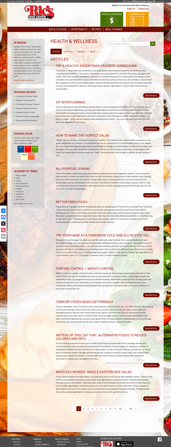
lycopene (20, 191)
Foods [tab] (92, 51)
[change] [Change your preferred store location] (160, 1)
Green (34, 147)
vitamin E (19, 197)
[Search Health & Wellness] (129, 43)
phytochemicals (22, 186)
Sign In (131, 8)
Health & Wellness (42, 444)
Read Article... (151, 95)
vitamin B (20, 194)
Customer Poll (82, 444)
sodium (19, 189)
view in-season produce (24, 80)
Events (79, 441)
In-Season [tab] (68, 51)
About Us (17, 442)
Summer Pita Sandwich (25, 100)
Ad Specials (61, 444)
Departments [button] (79, 29)
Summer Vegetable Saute (26, 108)
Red (27, 147)
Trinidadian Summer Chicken (28, 104)
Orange (31, 155)
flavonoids (20, 199)
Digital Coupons (63, 442)
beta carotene (22, 183)
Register (143, 8)
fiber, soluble (21, 175)
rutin (18, 178)
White (24, 155)
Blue (20, 147)
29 (130, 408)
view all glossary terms (23, 203)
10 (120, 408)
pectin (18, 180)
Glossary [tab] (81, 51)
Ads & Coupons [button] (58, 29)
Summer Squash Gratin (25, 112)
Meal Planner (113, 29)
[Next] (135, 408)
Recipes (96, 29)
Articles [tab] (56, 51)
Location (16, 444)
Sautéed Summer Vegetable (27, 116)
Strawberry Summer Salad (26, 96)
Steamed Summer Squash (26, 120)
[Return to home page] (39, 13)
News (79, 439)
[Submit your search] (152, 43)
